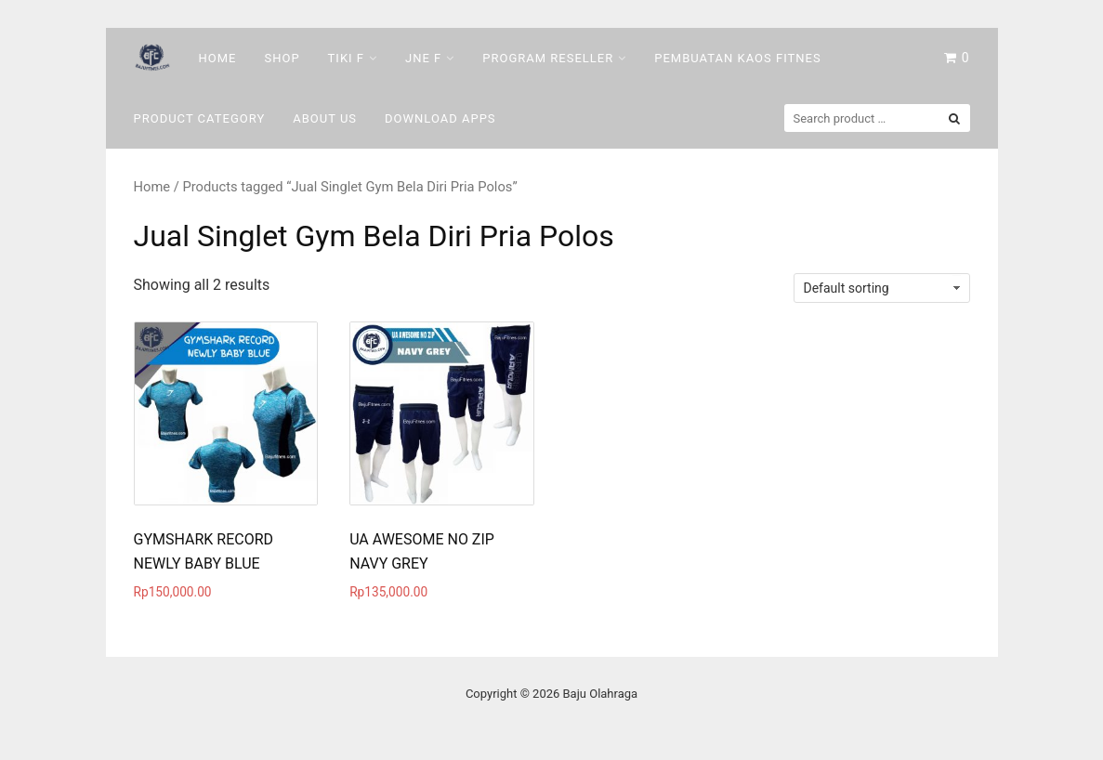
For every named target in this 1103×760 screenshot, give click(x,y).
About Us (325, 118)
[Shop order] (882, 288)
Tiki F (346, 58)
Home (218, 58)
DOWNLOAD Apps (440, 118)
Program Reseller (547, 58)
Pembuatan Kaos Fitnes (737, 58)
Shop (281, 58)
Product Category (200, 118)
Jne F (423, 58)
